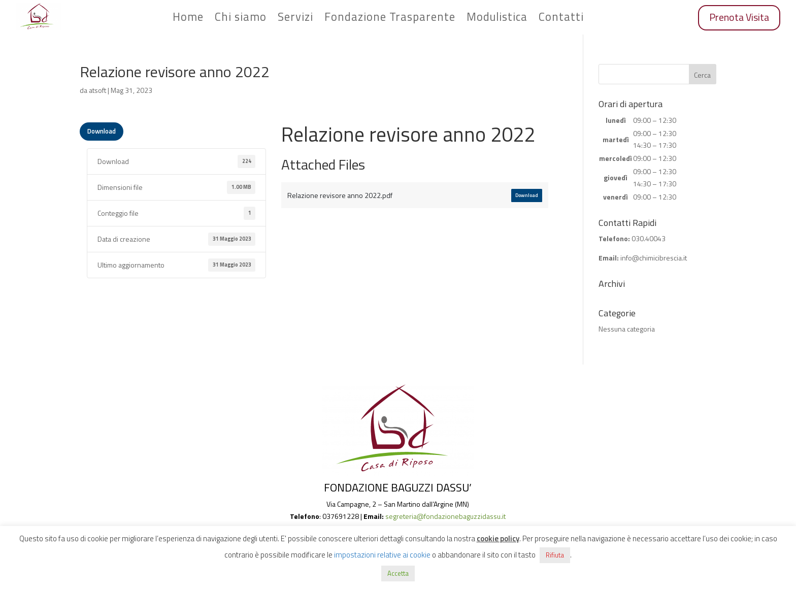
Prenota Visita (739, 17)
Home (188, 18)
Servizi (295, 18)
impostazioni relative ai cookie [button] (382, 555)
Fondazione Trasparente (389, 18)
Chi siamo (241, 18)
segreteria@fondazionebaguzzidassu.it (445, 516)
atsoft (97, 90)
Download (101, 131)
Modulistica (497, 18)
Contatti (561, 18)
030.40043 (649, 238)
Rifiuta (555, 555)
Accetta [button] (398, 573)
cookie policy (498, 538)
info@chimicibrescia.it (653, 257)
